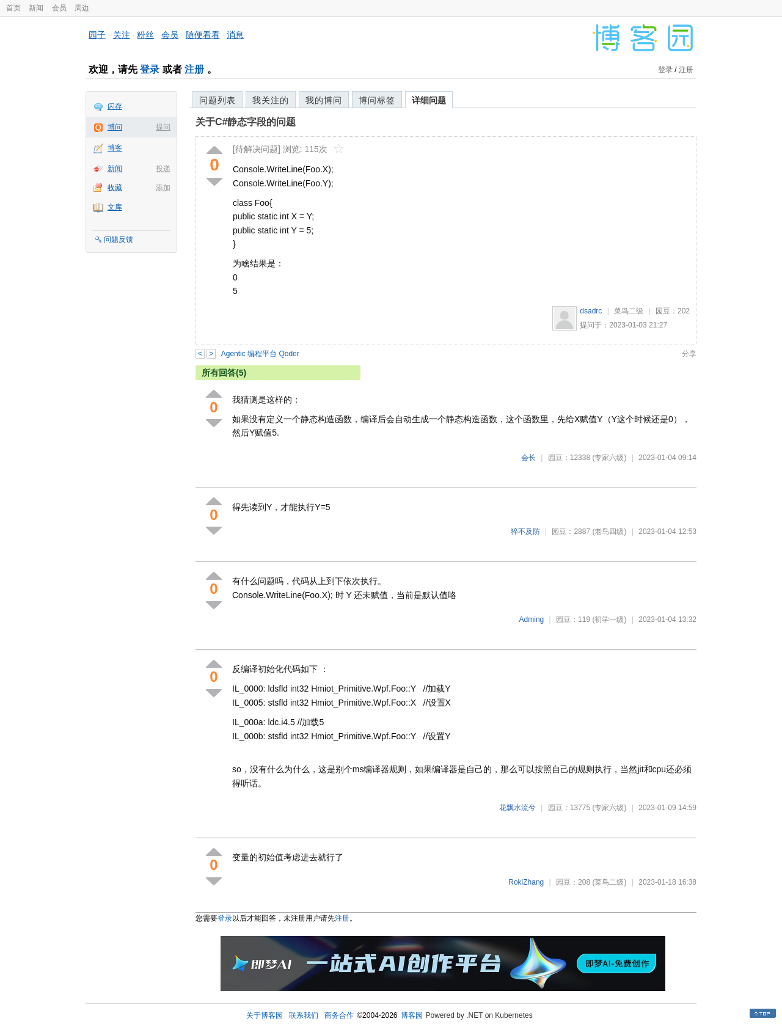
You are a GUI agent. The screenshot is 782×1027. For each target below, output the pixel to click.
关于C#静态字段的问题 (246, 122)
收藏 (115, 187)
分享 (689, 353)
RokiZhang (526, 882)
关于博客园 (264, 1015)
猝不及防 (525, 531)
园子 (97, 35)
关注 (121, 35)
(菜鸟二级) (609, 882)
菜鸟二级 (628, 311)
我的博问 (323, 100)
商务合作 (339, 1015)
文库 (115, 207)
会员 (59, 8)
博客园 (412, 1015)
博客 (115, 148)
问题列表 (217, 100)
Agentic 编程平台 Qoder (260, 353)
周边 (82, 8)
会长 (528, 457)
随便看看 (203, 35)
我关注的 (270, 100)
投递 (163, 168)
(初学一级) (609, 619)
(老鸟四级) (609, 531)
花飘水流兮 (517, 807)
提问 (163, 127)
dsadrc (591, 311)
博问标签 (377, 100)
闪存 (115, 106)
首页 (13, 8)
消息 (235, 35)
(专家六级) (609, 457)
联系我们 (303, 1015)
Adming (531, 619)
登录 (149, 69)
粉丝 (145, 35)
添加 (163, 187)
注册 (194, 69)
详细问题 (429, 100)
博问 (115, 127)
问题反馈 (118, 239)
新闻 (36, 8)
